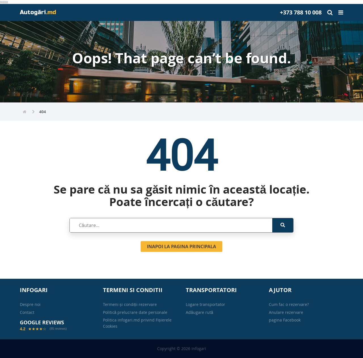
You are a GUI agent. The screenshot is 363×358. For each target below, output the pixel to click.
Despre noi (30, 304)
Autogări (38, 12)
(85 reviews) (58, 328)
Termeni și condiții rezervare (130, 304)
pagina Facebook (285, 320)
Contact (27, 312)
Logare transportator (205, 304)
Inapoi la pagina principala (181, 246)
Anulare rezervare (286, 312)
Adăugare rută (199, 312)
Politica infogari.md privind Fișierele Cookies (137, 323)
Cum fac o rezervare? (289, 304)
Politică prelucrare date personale (135, 312)
